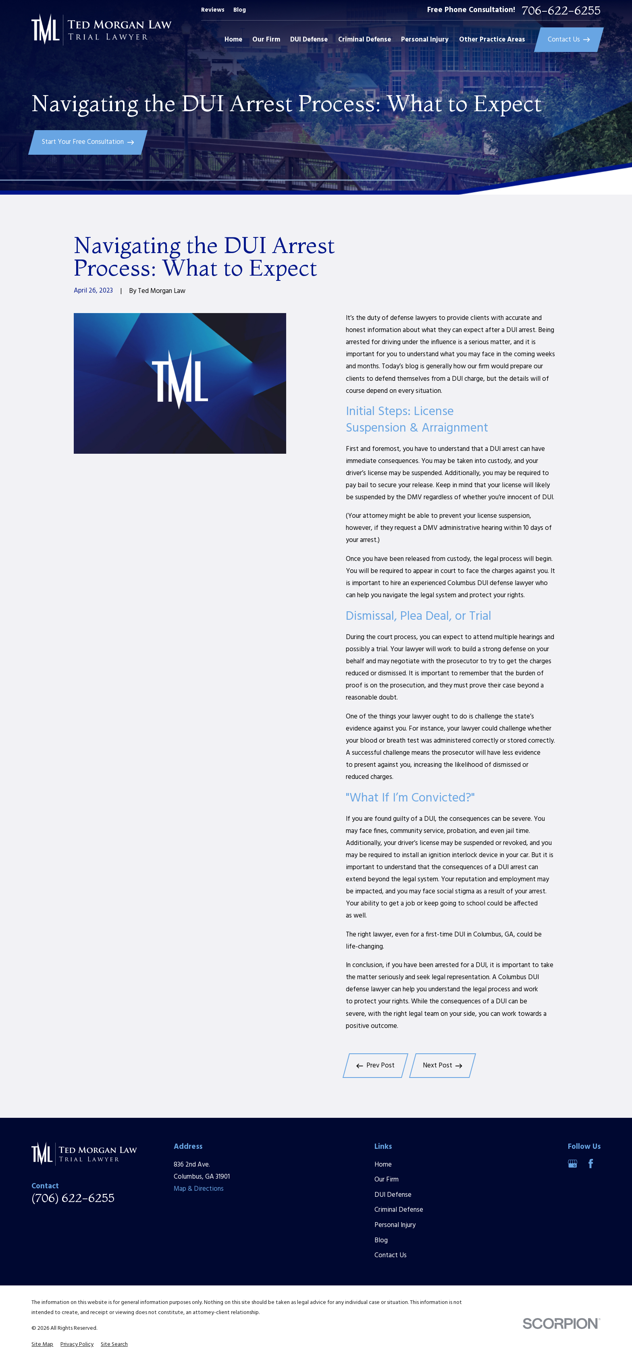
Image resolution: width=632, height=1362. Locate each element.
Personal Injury (395, 1225)
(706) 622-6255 (72, 1198)
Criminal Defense (398, 1209)
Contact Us (390, 1255)
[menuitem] (42, 1344)
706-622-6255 (561, 10)
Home (383, 1164)
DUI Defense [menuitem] (309, 39)
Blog (239, 10)
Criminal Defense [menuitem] (364, 39)
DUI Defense (393, 1195)
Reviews (213, 10)
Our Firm (386, 1179)
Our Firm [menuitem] (266, 39)
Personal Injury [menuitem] (425, 39)
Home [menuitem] (233, 39)
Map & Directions (199, 1188)
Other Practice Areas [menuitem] (492, 39)
